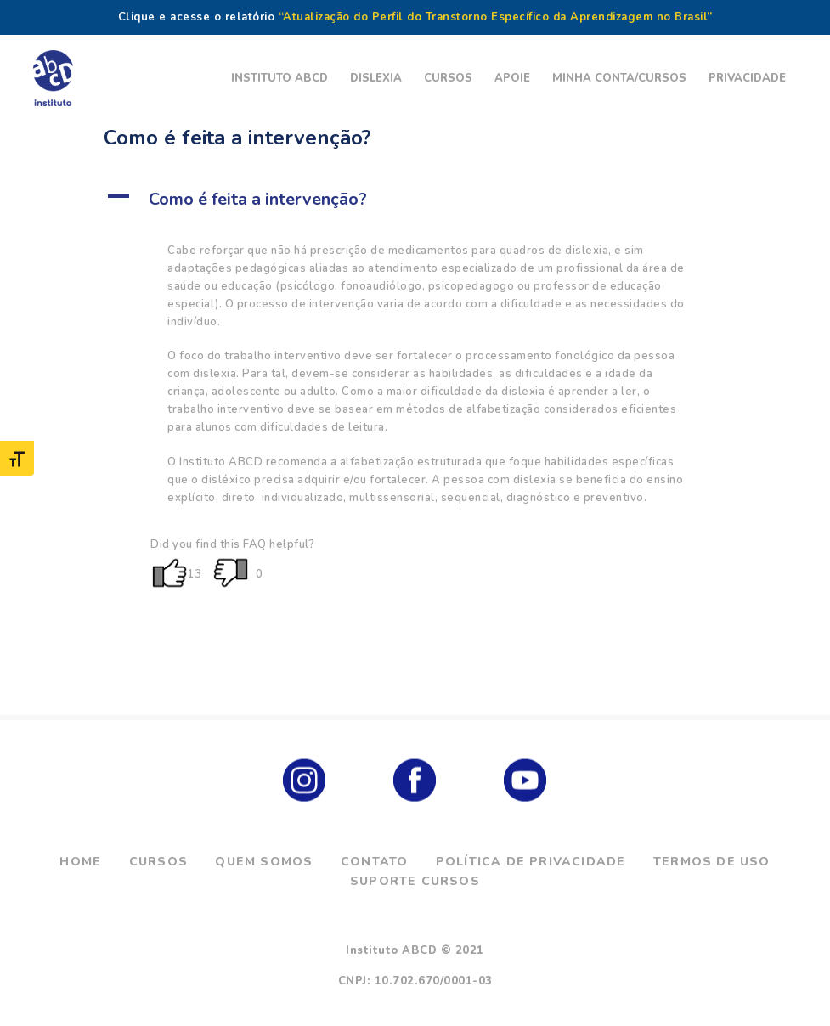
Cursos (158, 862)
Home (80, 862)
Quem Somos (264, 862)
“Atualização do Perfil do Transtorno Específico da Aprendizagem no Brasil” (496, 17)
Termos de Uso (712, 862)
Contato (374, 862)
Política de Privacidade (531, 862)
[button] (415, 200)
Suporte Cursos (415, 881)
